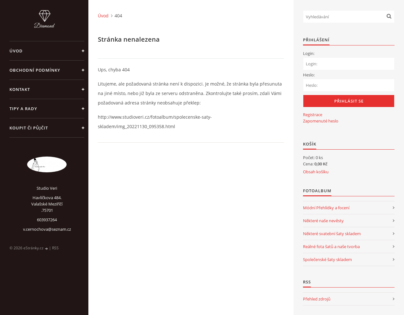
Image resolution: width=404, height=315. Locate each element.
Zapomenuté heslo (320, 121)
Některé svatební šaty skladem (332, 233)
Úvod (16, 51)
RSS (55, 248)
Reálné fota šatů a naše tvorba (331, 246)
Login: (308, 53)
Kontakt (19, 89)
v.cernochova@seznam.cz (47, 229)
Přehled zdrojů (316, 299)
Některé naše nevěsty (323, 220)
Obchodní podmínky (34, 70)
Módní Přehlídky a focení (326, 208)
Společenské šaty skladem (327, 259)
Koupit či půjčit (28, 128)
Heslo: (309, 75)
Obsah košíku (316, 172)
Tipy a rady (23, 108)
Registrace (312, 114)
